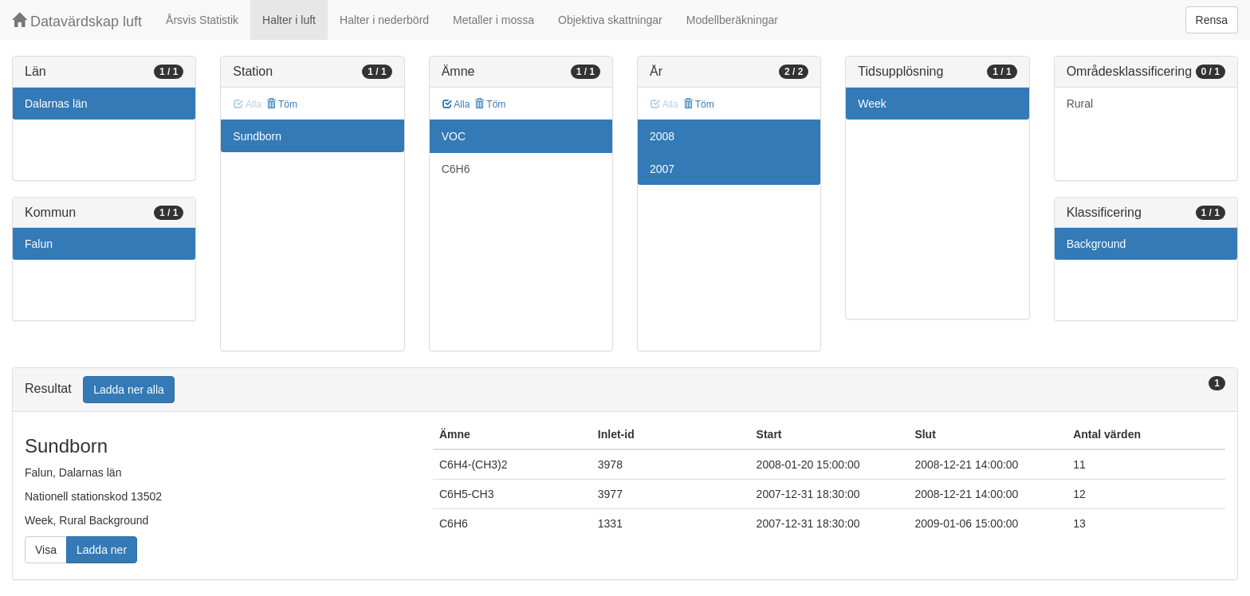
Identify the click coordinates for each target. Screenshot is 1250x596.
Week (872, 103)
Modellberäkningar (732, 20)
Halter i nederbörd (384, 20)
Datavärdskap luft (77, 21)
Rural (1080, 103)
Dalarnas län (56, 103)
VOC (454, 136)
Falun (39, 243)
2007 (662, 169)
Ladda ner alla (128, 389)
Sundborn (257, 136)
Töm (281, 104)
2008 (662, 136)
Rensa (1212, 20)
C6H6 (456, 169)
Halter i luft (289, 20)
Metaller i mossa (493, 20)
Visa (46, 549)
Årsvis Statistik (202, 20)
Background (1096, 243)
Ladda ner (102, 549)
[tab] (625, 390)
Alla (456, 104)
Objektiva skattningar (610, 20)
